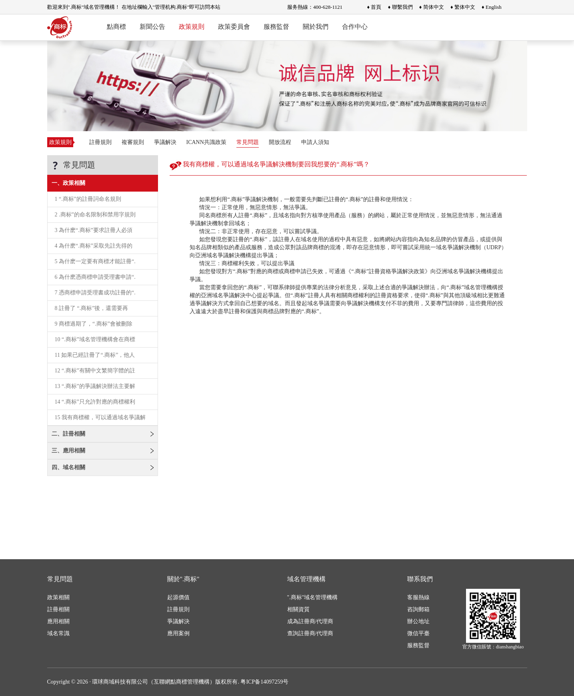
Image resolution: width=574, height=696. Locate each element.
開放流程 (280, 142)
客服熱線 (418, 597)
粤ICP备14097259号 (264, 682)
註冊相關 (58, 609)
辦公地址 (418, 621)
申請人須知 (315, 142)
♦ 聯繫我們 (400, 7)
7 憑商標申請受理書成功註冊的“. (95, 293)
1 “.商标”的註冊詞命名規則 (88, 199)
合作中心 (355, 26)
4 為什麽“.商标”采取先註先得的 (93, 246)
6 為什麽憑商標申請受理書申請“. (95, 277)
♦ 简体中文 (431, 7)
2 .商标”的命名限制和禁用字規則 (95, 215)
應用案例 (178, 633)
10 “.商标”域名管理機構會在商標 (95, 339)
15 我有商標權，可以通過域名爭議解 (100, 417)
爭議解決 (165, 142)
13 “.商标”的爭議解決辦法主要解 (95, 386)
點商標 (116, 26)
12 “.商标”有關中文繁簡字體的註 (95, 371)
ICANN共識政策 (206, 142)
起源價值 (178, 597)
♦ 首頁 (374, 7)
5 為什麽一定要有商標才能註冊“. (95, 261)
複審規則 (133, 142)
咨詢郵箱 (418, 609)
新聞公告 (152, 26)
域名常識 (58, 633)
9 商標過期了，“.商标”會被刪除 (93, 324)
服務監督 (276, 26)
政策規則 (191, 26)
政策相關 (58, 597)
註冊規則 (100, 142)
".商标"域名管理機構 (312, 597)
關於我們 (315, 26)
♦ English (492, 7)
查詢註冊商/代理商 (310, 633)
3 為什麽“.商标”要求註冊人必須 (93, 230)
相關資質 (298, 609)
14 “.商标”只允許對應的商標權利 (95, 402)
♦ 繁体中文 (462, 7)
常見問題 (247, 142)
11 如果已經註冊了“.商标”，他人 (95, 355)
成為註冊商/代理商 (310, 621)
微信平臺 (418, 633)
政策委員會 (234, 26)
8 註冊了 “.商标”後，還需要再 (91, 308)
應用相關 (58, 621)
